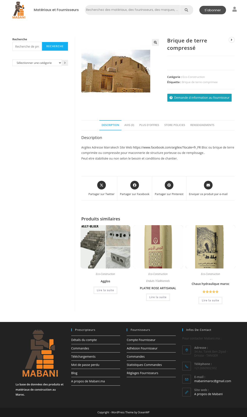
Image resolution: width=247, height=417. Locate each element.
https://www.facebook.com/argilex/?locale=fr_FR (167, 147)
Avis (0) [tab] (129, 125)
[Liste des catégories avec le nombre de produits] (37, 63)
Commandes (80, 348)
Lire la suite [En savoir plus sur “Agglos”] (105, 290)
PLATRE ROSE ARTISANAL (158, 288)
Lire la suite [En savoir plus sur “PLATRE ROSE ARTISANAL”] (158, 297)
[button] (155, 42)
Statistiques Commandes (144, 365)
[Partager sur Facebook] (134, 188)
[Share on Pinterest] (169, 188)
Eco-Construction (193, 77)
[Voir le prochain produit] (232, 40)
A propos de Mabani (208, 394)
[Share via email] (208, 188)
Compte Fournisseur (141, 340)
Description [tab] (110, 125)
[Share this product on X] (101, 188)
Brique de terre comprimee (200, 82)
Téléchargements (83, 356)
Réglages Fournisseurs (142, 373)
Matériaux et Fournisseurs (56, 10)
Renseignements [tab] (202, 125)
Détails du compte (84, 340)
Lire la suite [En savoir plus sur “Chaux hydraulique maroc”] (210, 300)
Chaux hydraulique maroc (210, 284)
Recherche (19, 39)
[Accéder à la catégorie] (65, 63)
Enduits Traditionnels (158, 281)
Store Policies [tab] (174, 125)
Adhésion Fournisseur (142, 348)
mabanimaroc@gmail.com (212, 381)
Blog (74, 373)
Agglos (105, 281)
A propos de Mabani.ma (88, 381)
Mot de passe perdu (85, 365)
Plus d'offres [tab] (149, 125)
